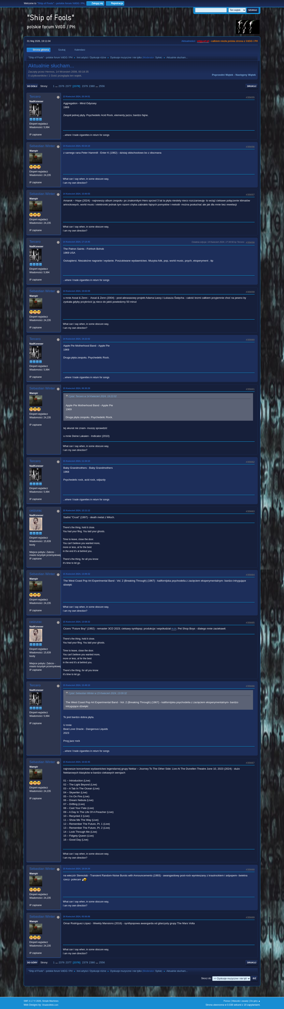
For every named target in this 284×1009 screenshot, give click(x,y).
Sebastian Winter (42, 146)
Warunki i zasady (240, 1001)
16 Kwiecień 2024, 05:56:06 (76, 916)
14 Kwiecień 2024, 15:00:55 (76, 194)
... (56, 86)
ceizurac (35, 510)
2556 (102, 86)
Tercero (35, 96)
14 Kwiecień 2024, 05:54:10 (76, 146)
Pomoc (227, 1001)
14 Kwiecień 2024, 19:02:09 (76, 291)
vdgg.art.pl (203, 41)
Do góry (32, 962)
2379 (85, 86)
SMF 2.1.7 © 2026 (32, 1001)
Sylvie (158, 57)
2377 (68, 86)
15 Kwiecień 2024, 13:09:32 (76, 574)
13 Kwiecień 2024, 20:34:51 (76, 96)
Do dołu (32, 86)
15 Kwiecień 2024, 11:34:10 (76, 461)
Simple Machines (50, 1001)
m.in (173, 628)
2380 (92, 86)
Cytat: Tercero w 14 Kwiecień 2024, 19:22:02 (93, 396)
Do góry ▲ (255, 1001)
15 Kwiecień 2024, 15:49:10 (76, 685)
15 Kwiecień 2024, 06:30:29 (76, 388)
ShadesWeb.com (50, 1005)
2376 (61, 86)
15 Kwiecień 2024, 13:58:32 (76, 622)
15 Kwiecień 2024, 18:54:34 (76, 868)
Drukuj (251, 86)
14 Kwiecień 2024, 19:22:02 (76, 339)
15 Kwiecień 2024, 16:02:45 (76, 762)
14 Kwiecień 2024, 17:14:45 (76, 242)
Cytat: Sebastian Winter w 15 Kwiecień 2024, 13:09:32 (98, 693)
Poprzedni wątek (222, 74)
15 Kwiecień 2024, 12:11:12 (76, 510)
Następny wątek (245, 74)
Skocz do (206, 978)
